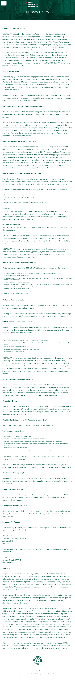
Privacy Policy (52, 674)
